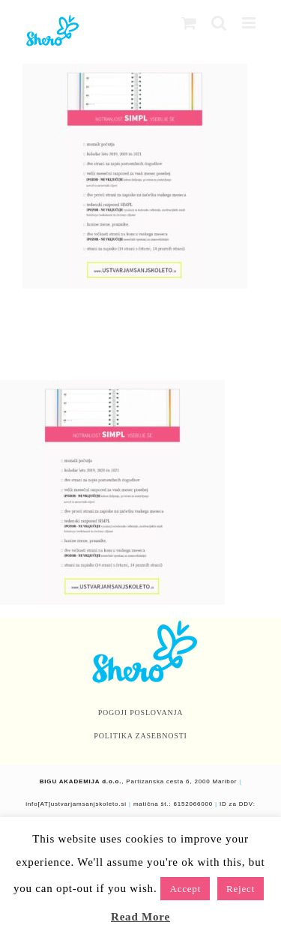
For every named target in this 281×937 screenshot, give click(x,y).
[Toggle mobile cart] (189, 23)
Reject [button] (240, 888)
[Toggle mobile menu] (250, 23)
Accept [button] (185, 888)
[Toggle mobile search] (219, 23)
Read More (140, 917)
